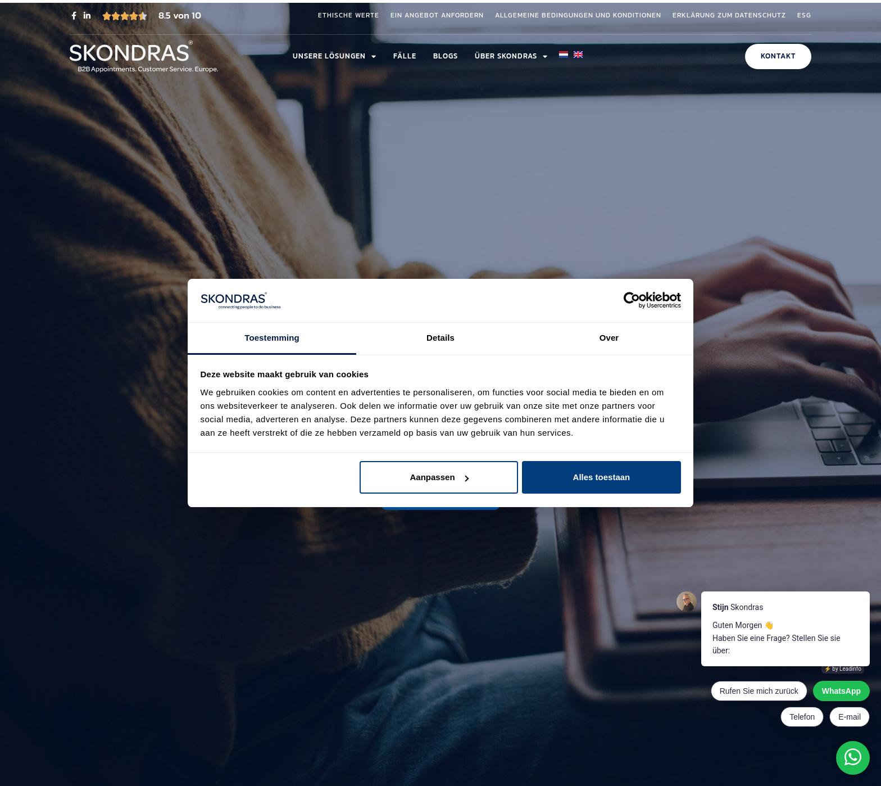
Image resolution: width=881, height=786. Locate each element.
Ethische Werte (348, 15)
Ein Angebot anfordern (437, 15)
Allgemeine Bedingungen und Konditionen (578, 15)
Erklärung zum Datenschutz (729, 15)
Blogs (445, 56)
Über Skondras (511, 56)
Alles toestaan (601, 477)
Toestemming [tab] (271, 337)
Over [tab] (609, 337)
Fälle (404, 56)
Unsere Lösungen (334, 56)
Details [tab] (440, 337)
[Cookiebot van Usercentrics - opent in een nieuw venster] (632, 300)
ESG (804, 15)
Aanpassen (439, 477)
